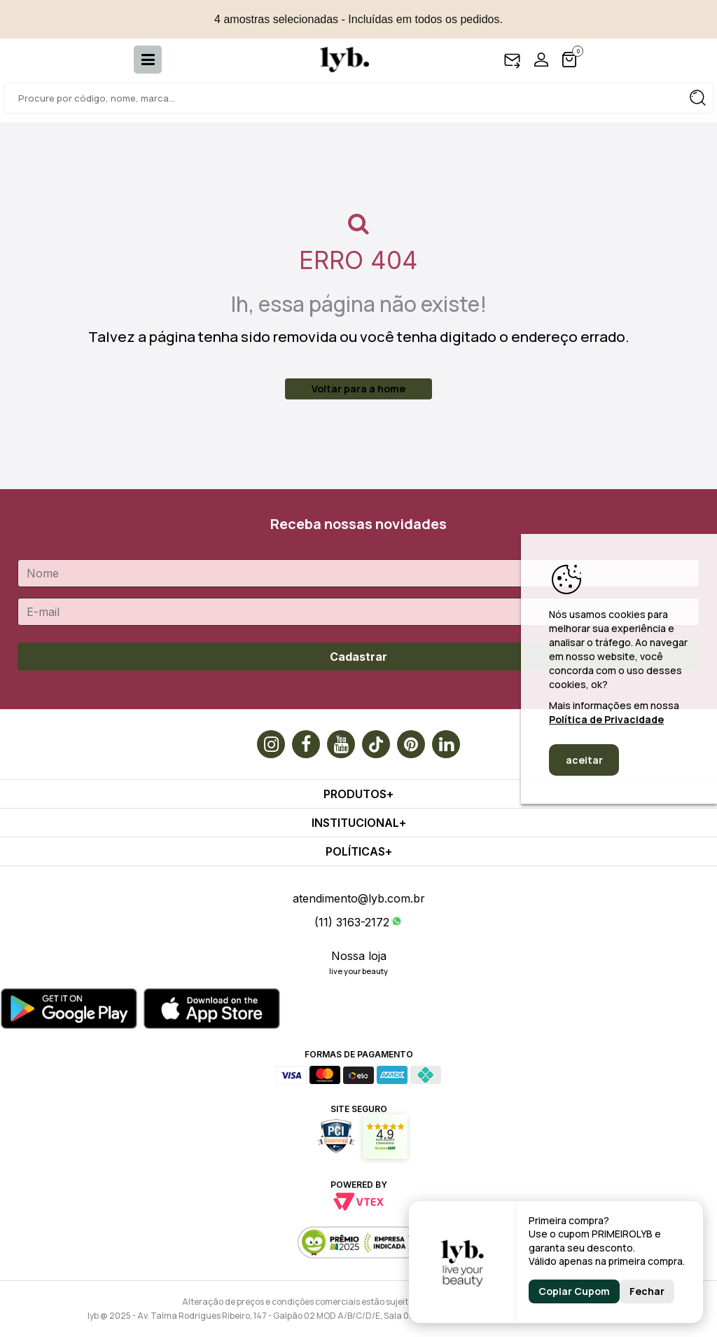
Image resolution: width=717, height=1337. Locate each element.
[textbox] (358, 98)
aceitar (584, 760)
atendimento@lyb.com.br (359, 898)
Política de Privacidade (606, 719)
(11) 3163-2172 (351, 922)
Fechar (646, 1291)
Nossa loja (359, 956)
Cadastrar (358, 657)
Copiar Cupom (574, 1291)
